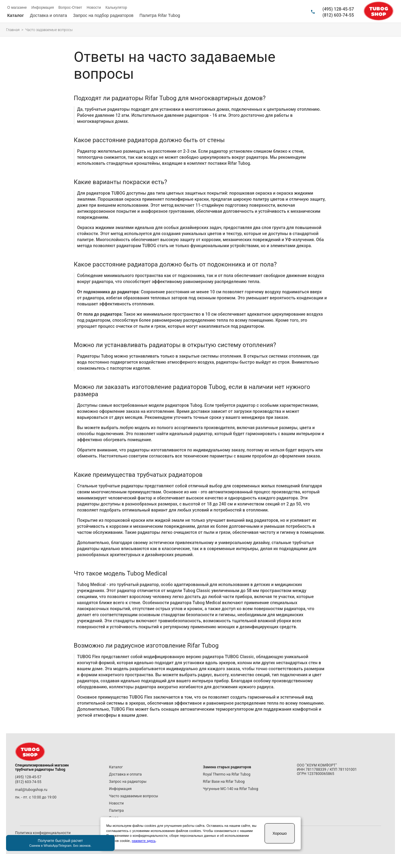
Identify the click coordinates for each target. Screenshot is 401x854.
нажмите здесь (144, 841)
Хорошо (279, 833)
